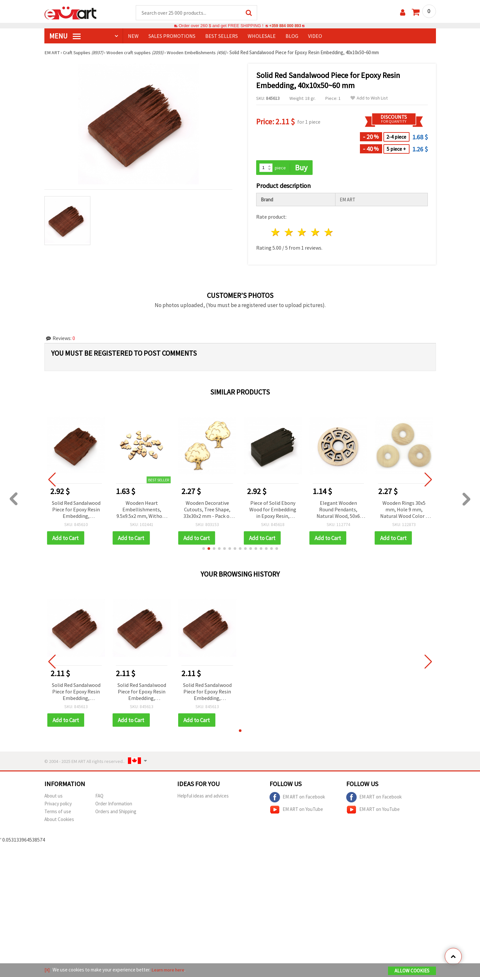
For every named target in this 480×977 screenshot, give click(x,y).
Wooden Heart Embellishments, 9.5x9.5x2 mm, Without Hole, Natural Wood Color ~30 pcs (141, 510)
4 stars (315, 233)
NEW (133, 36)
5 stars (329, 233)
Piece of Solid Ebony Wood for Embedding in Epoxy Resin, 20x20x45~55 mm (272, 510)
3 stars (302, 233)
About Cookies (59, 820)
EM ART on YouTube (296, 810)
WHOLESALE (262, 36)
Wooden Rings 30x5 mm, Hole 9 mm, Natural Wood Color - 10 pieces (403, 510)
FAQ (99, 797)
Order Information (113, 804)
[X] (47, 970)
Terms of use (57, 812)
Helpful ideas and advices (203, 797)
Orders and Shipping (115, 812)
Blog (292, 36)
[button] (203, 549)
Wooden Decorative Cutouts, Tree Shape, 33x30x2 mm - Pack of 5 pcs (207, 510)
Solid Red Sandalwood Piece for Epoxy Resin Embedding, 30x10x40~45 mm (76, 510)
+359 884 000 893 (285, 25)
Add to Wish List (369, 98)
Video (315, 36)
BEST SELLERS (221, 36)
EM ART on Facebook (297, 798)
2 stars (289, 233)
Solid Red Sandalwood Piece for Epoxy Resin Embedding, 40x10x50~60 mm (76, 692)
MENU (65, 36)
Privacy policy (58, 804)
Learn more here (168, 970)
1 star (276, 233)
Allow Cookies (412, 971)
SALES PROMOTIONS (171, 36)
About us (53, 797)
